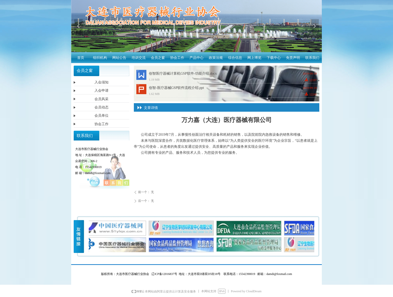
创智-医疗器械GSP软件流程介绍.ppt (176, 88)
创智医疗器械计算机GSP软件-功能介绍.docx (183, 73)
